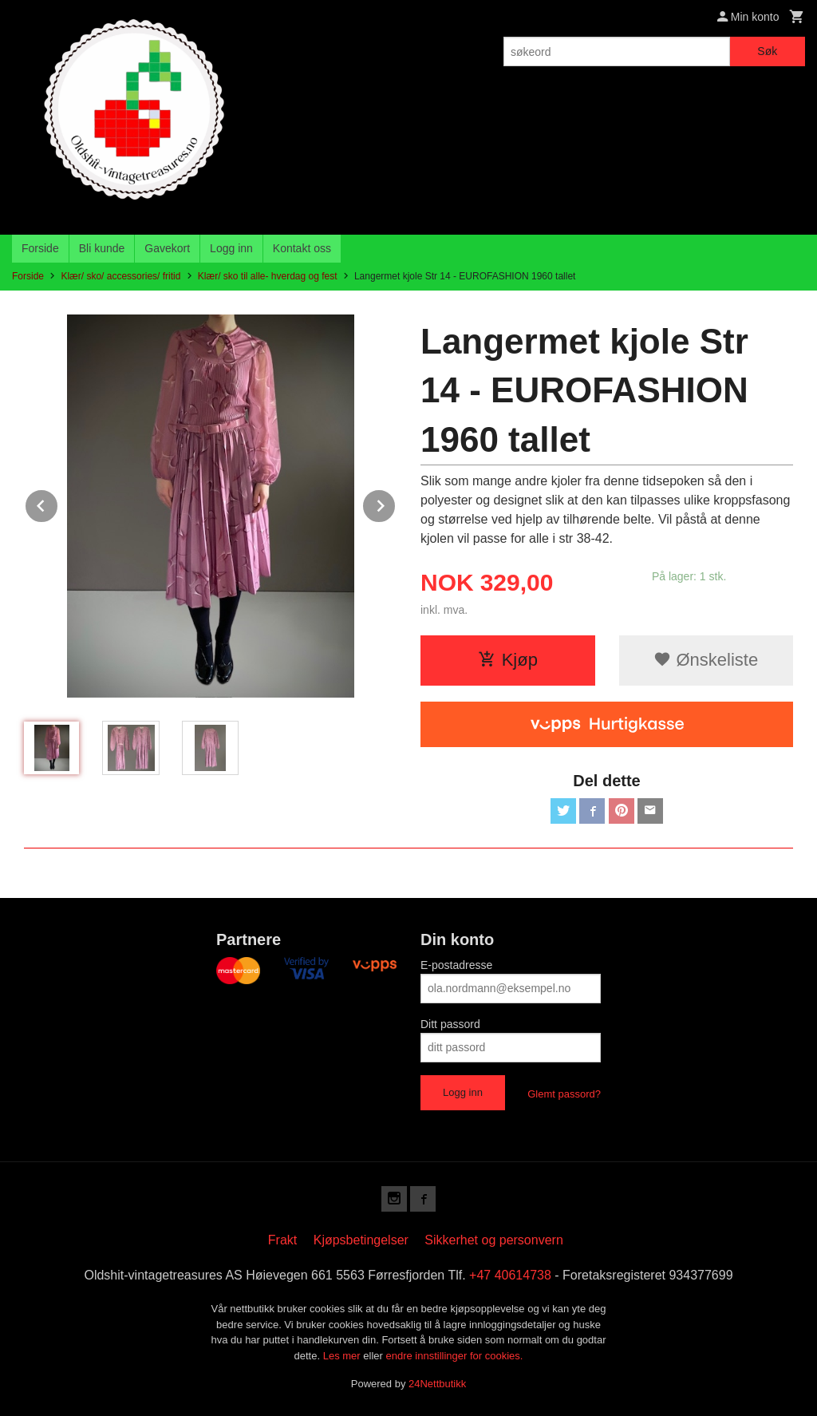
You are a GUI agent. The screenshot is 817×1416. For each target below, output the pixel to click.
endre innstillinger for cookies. (454, 1356)
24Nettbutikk (437, 1384)
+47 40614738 (510, 1275)
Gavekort (167, 248)
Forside (40, 248)
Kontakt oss (302, 248)
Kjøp (508, 660)
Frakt (282, 1240)
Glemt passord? (564, 1094)
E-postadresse (456, 965)
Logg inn (231, 248)
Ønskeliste (705, 660)
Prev (58, 503)
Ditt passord (450, 1024)
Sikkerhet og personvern (493, 1240)
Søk (767, 51)
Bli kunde (102, 248)
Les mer (343, 1356)
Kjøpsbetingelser (361, 1240)
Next (396, 503)
